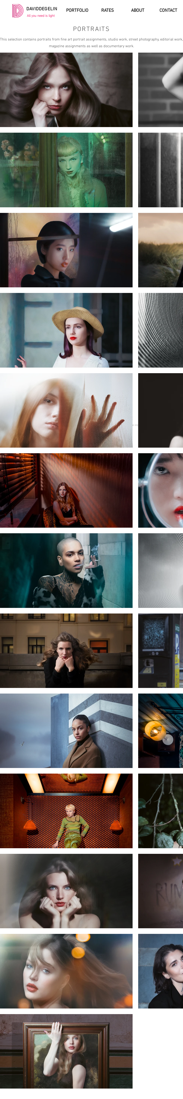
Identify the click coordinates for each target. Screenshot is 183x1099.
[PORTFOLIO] (77, 11)
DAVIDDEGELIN (41, 9)
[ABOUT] (138, 11)
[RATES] (107, 11)
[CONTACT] (168, 11)
